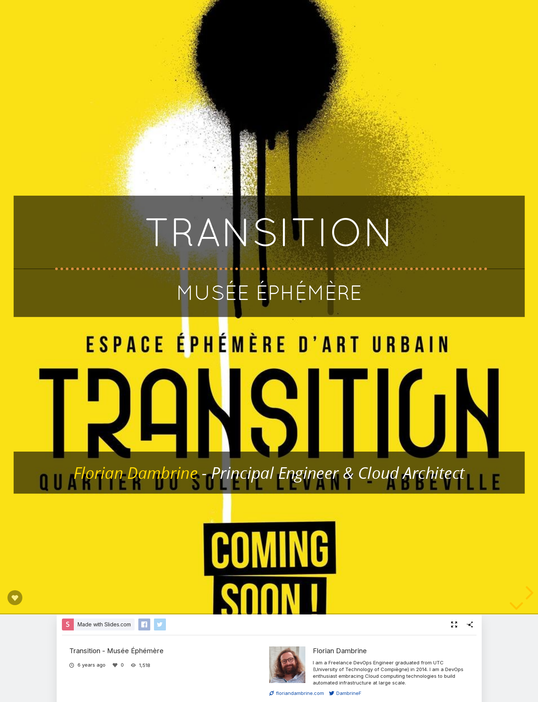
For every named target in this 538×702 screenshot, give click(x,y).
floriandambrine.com (296, 693)
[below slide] (516, 607)
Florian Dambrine (340, 650)
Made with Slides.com (104, 624)
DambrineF (345, 693)
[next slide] (528, 593)
